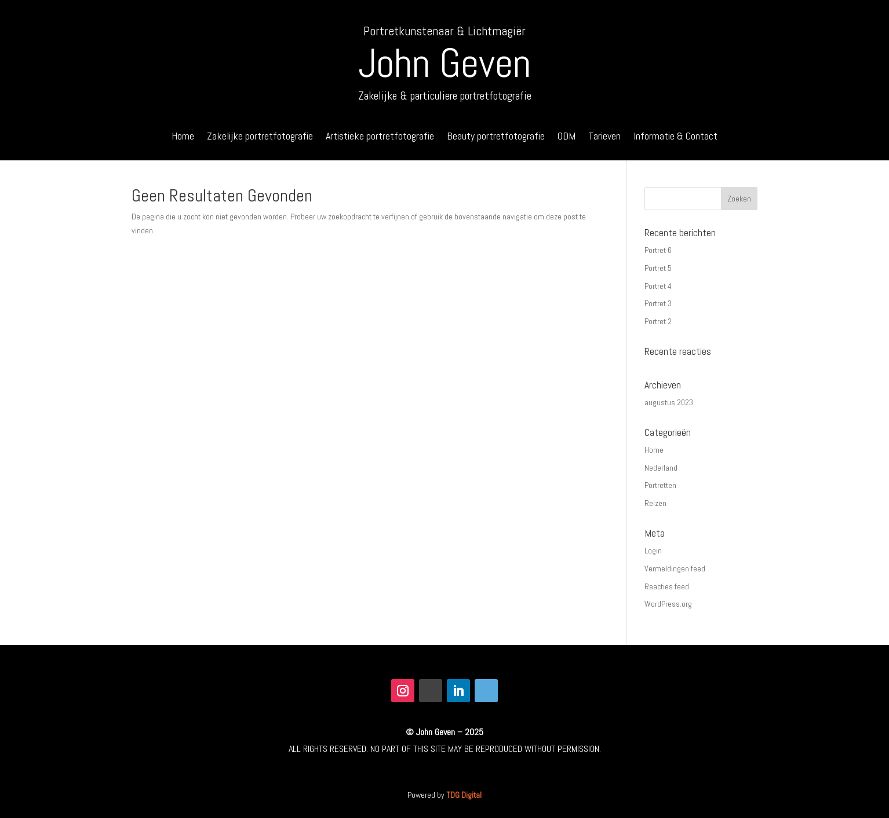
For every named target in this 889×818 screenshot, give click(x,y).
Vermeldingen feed (674, 568)
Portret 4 (658, 286)
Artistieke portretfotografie (380, 137)
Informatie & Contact (675, 137)
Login (653, 550)
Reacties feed (666, 586)
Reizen (655, 503)
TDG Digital (464, 795)
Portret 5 (658, 268)
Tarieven (604, 137)
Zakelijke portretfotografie (260, 137)
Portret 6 (658, 250)
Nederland (660, 468)
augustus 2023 (668, 402)
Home (183, 137)
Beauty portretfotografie (496, 137)
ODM (566, 137)
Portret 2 (658, 321)
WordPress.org (668, 604)
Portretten (660, 485)
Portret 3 (658, 303)
